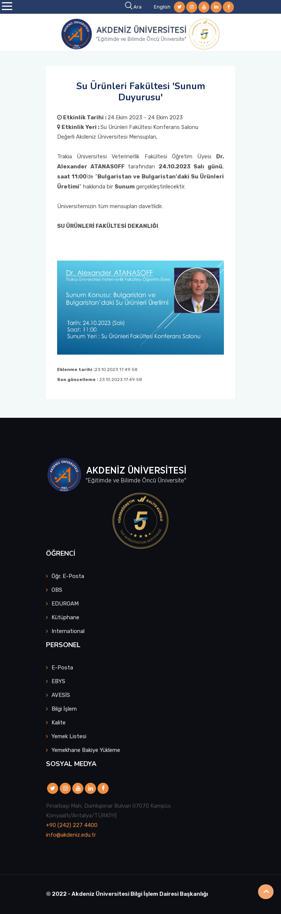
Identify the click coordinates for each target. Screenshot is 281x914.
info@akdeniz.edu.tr (71, 834)
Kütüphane (65, 617)
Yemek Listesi (69, 736)
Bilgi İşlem (64, 708)
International (68, 631)
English (162, 7)
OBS (57, 590)
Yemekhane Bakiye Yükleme (86, 750)
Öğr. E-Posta (68, 576)
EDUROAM (65, 603)
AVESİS (61, 695)
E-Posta (62, 667)
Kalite (59, 722)
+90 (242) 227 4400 (71, 825)
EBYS (58, 681)
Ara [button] (134, 7)
